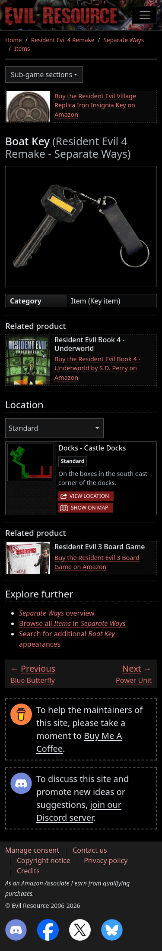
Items (22, 48)
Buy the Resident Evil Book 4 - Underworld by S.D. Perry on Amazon (97, 368)
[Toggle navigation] (145, 15)
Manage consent (32, 850)
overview (57, 613)
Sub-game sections (41, 74)
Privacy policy (105, 860)
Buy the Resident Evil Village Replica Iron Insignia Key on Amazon (95, 105)
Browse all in (72, 623)
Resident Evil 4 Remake (63, 40)
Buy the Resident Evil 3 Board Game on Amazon (97, 562)
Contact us (90, 850)
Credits (28, 871)
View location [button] (89, 496)
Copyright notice (43, 860)
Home (13, 40)
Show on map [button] (89, 507)
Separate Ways (124, 40)
